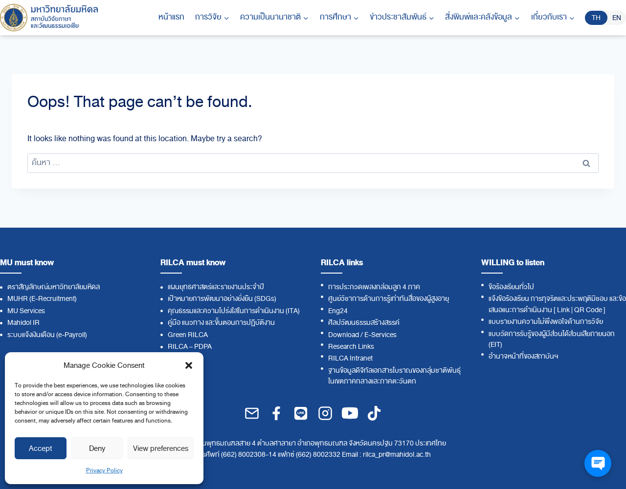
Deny (97, 448)
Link (563, 310)
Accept (40, 448)
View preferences (160, 448)
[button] (189, 365)
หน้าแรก (171, 17)
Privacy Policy (104, 470)
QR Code (588, 310)
